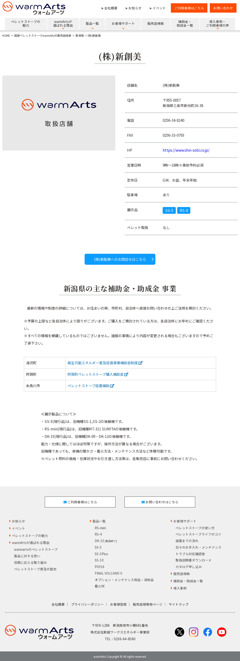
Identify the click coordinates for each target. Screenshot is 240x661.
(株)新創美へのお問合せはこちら (120, 259)
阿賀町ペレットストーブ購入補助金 (98, 374)
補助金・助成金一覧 (188, 579)
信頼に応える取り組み (30, 561)
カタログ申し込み (189, 565)
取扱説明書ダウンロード (194, 559)
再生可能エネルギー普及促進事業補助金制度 (105, 362)
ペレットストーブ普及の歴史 (35, 567)
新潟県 (79, 35)
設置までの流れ (187, 539)
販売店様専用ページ (147, 603)
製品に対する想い (27, 554)
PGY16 (99, 565)
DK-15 (106, 539)
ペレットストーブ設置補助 (91, 385)
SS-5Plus (101, 552)
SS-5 (169, 210)
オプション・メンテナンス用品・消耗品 (124, 578)
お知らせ (135, 8)
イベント (159, 8)
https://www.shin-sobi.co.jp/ (186, 150)
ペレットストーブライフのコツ (198, 533)
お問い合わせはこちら (160, 501)
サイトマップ (178, 603)
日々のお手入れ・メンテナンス (198, 546)
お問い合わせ (223, 8)
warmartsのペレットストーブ (36, 548)
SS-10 (99, 559)
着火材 (100, 584)
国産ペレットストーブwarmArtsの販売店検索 (42, 35)
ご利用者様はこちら (189, 8)
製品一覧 (99, 520)
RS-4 (184, 210)
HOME (6, 35)
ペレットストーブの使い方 (195, 526)
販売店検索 (181, 572)
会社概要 (110, 8)
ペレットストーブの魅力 (30, 534)
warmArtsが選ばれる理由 (30, 541)
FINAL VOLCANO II (108, 572)
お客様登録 (118, 603)
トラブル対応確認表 (190, 552)
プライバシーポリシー (87, 603)
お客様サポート (184, 520)
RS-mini (100, 526)
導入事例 (180, 587)
